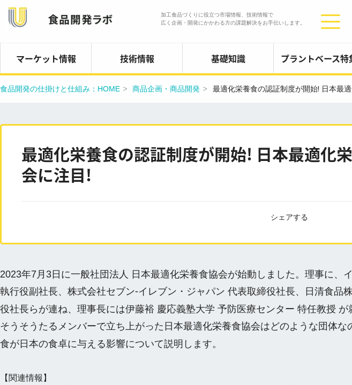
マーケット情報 (46, 58)
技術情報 (137, 58)
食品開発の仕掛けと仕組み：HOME (60, 88)
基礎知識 (228, 58)
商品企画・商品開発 (166, 88)
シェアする (289, 217)
